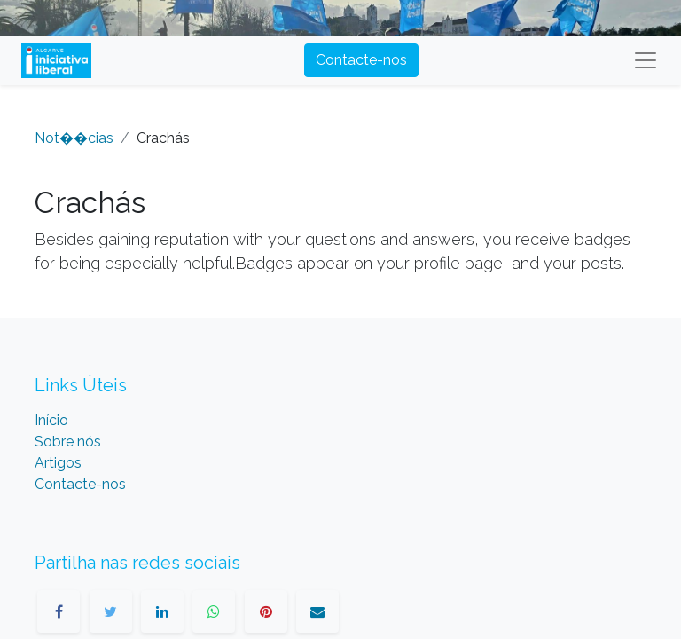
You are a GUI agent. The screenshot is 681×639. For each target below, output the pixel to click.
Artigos (58, 462)
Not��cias (74, 138)
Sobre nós (68, 441)
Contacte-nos (361, 59)
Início (51, 420)
